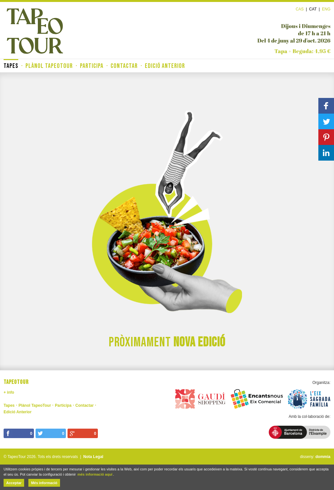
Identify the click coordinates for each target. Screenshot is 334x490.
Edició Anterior (165, 66)
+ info (9, 392)
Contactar (124, 66)
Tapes (11, 66)
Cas (300, 9)
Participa (91, 66)
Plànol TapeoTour (49, 66)
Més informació (44, 483)
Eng (326, 9)
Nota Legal (93, 456)
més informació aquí (94, 474)
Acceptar (14, 483)
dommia (322, 456)
